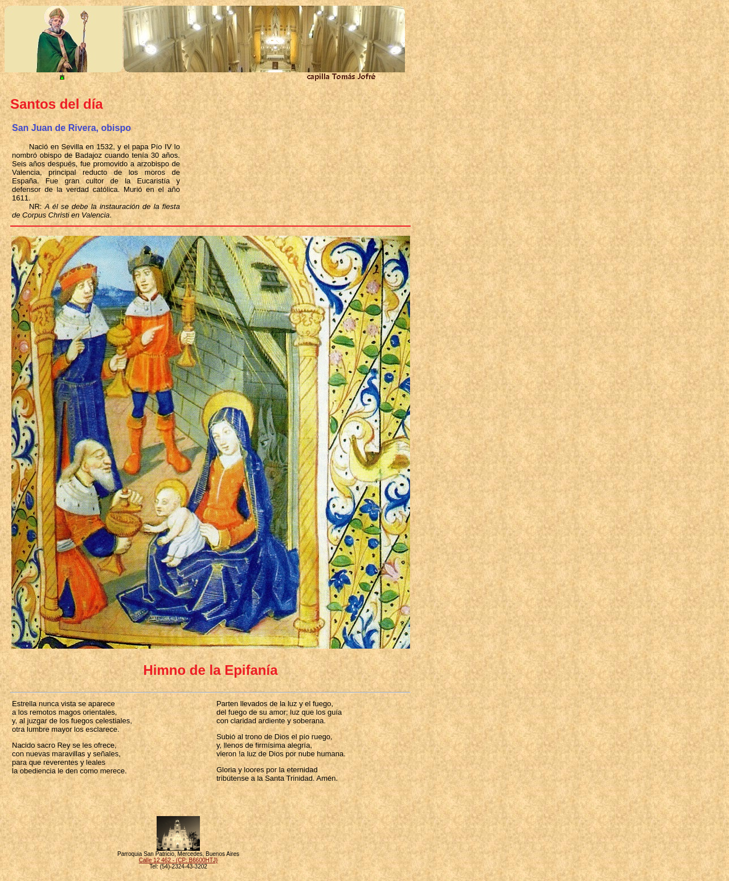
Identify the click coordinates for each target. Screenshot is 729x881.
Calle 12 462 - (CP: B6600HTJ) (178, 860)
